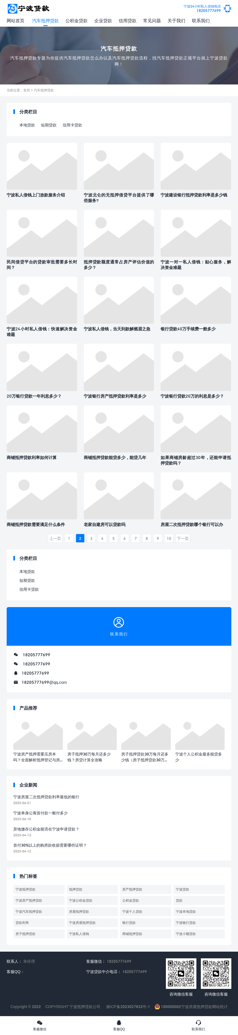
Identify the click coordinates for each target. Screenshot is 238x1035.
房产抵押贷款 (132, 889)
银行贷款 (129, 923)
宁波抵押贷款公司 (84, 1006)
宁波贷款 (182, 889)
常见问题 (152, 20)
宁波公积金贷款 (80, 900)
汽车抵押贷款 (45, 20)
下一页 (183, 538)
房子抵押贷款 (26, 934)
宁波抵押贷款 (26, 889)
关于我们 (176, 20)
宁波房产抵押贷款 (29, 900)
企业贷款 (103, 20)
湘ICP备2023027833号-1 (128, 1006)
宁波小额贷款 (186, 934)
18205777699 (202, 9)
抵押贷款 (75, 889)
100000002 (168, 1006)
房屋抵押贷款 (79, 911)
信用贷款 (127, 20)
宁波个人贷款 (132, 911)
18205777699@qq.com (44, 682)
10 (169, 538)
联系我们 (201, 20)
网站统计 (220, 1006)
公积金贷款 (76, 20)
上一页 (55, 538)
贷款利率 (22, 923)
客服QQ (119, 1025)
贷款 (179, 900)
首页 (26, 90)
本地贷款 (27, 125)
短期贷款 (49, 125)
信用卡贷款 (72, 125)
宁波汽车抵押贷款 (29, 911)
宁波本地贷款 (186, 911)
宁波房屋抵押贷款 (82, 923)
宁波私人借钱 (79, 934)
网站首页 (15, 20)
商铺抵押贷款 (132, 934)
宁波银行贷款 (186, 923)
